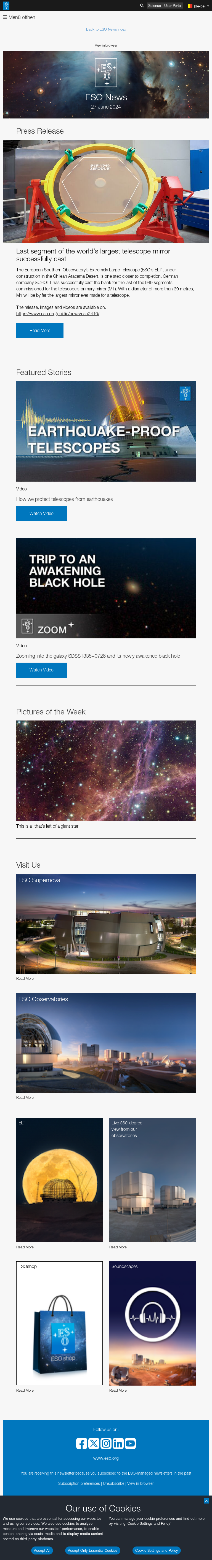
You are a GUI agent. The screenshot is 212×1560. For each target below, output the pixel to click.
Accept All (42, 1550)
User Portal (173, 5)
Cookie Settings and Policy (156, 1550)
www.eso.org (106, 1458)
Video (21, 489)
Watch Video (42, 513)
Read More (40, 330)
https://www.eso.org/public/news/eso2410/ (57, 313)
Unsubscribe (113, 1483)
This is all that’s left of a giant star (47, 826)
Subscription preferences (79, 1483)
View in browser (106, 45)
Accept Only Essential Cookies (93, 1550)
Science (154, 5)
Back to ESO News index (106, 29)
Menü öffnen (19, 17)
